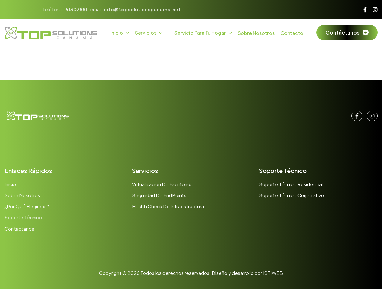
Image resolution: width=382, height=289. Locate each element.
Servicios (145, 33)
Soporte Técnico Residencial (291, 184)
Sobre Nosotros (256, 33)
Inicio (116, 33)
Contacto (292, 33)
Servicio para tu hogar (200, 33)
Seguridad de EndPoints (159, 195)
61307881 (76, 9)
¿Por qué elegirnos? (26, 206)
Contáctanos (342, 32)
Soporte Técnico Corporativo (291, 195)
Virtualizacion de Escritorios (162, 184)
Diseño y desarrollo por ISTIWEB (247, 273)
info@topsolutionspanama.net (142, 9)
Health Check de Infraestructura (168, 206)
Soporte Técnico (23, 217)
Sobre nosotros (22, 195)
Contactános (19, 229)
